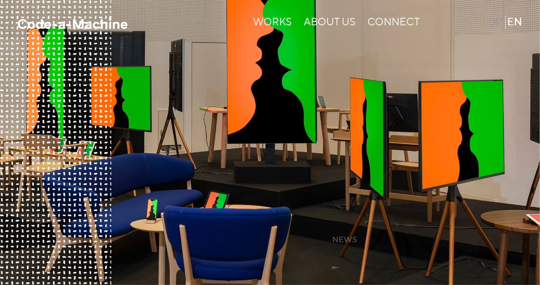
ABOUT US (330, 22)
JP (497, 22)
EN (514, 22)
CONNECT (393, 22)
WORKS (272, 22)
